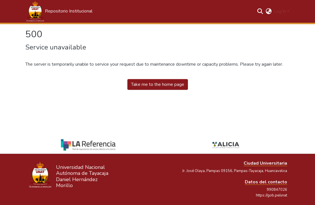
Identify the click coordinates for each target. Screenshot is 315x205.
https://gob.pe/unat (271, 195)
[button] (58, 11)
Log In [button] (280, 11)
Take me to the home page (157, 84)
